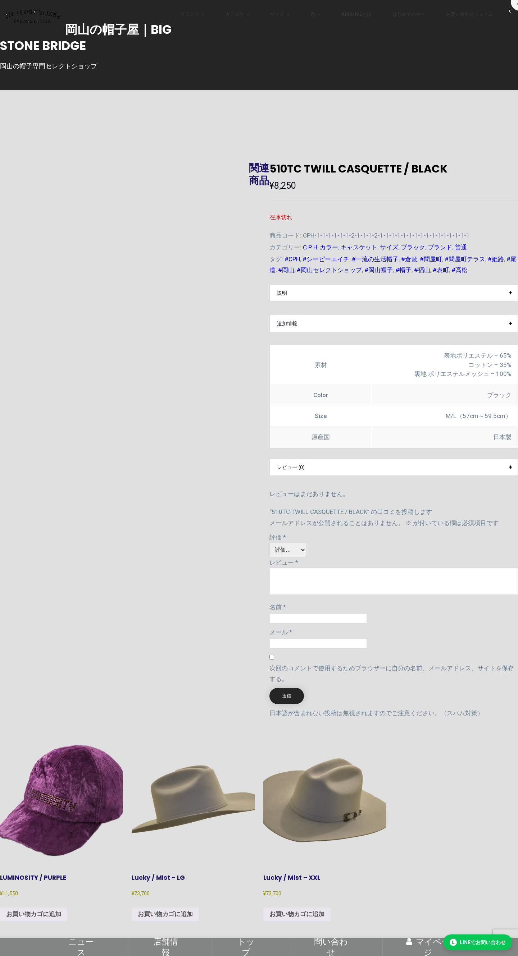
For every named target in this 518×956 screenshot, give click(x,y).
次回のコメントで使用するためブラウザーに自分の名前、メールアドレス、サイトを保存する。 (391, 673)
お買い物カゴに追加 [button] (33, 914)
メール (280, 632)
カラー (329, 247)
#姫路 (496, 259)
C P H (310, 247)
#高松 (459, 270)
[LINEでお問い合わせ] (477, 942)
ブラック (413, 247)
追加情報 (287, 323)
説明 (282, 293)
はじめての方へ (408, 14)
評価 (277, 537)
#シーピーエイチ (326, 259)
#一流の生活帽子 (375, 259)
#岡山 (286, 270)
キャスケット (359, 247)
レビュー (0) (291, 467)
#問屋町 (431, 259)
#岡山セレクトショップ (329, 270)
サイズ (277, 14)
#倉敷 (409, 259)
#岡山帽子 (378, 270)
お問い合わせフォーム (469, 14)
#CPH (292, 259)
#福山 (422, 270)
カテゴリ (234, 14)
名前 (277, 607)
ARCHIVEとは (356, 14)
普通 (461, 247)
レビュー (283, 562)
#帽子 (403, 270)
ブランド (189, 14)
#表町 (441, 270)
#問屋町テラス (465, 259)
